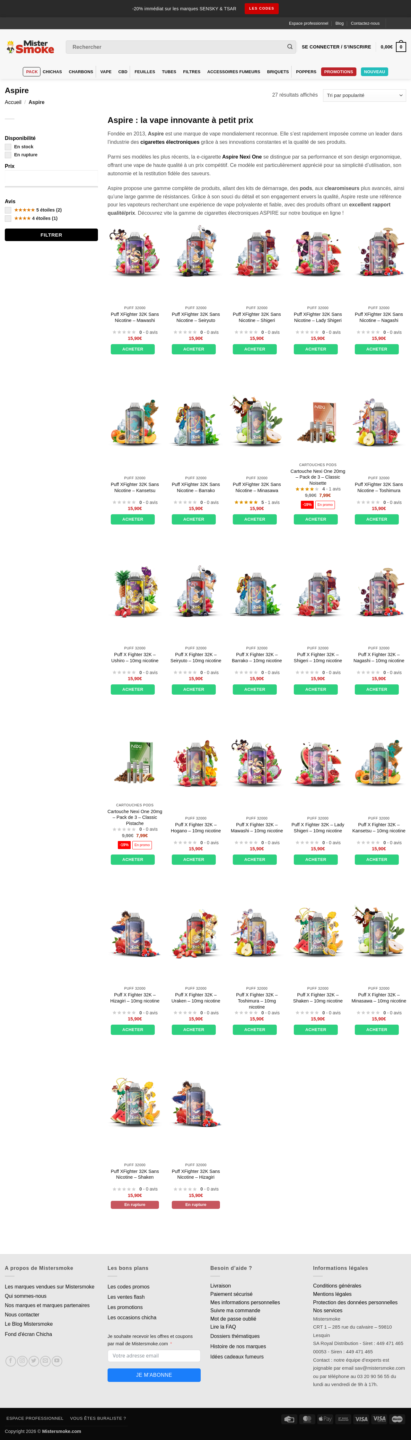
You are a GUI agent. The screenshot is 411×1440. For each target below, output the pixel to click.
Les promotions (125, 1307)
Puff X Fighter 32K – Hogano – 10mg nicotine (196, 827)
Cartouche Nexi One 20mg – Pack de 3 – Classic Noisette (318, 477)
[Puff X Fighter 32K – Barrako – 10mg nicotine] (257, 591)
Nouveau (374, 71)
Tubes (169, 71)
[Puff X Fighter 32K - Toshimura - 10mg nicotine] (257, 931)
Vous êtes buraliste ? (98, 1418)
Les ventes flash (126, 1297)
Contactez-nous (365, 23)
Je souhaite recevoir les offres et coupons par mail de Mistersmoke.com (150, 1340)
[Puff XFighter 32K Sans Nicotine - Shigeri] (257, 251)
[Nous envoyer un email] (45, 1361)
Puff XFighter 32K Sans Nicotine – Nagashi (379, 317)
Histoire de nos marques (238, 1346)
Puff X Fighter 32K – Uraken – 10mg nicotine (195, 997)
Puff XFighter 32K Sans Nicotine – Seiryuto (196, 317)
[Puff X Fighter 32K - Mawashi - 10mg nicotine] (257, 761)
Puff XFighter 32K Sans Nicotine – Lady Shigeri (318, 317)
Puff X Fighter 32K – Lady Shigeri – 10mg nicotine (318, 827)
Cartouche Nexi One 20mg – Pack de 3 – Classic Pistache (135, 817)
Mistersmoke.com (61, 1431)
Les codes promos (129, 1286)
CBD (123, 71)
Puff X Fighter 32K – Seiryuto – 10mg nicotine (196, 657)
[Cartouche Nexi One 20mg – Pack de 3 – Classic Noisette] (318, 421)
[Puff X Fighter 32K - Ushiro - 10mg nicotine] (135, 591)
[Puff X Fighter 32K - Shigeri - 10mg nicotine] (318, 591)
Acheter (133, 349)
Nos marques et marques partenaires (47, 1305)
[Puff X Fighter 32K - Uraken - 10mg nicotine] (196, 931)
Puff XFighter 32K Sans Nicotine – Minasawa (257, 487)
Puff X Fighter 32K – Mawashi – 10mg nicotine (257, 827)
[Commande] (364, 95)
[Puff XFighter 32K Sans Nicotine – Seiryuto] (196, 251)
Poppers (306, 71)
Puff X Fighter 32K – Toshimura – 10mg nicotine (256, 1000)
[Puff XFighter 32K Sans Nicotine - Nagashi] (379, 251)
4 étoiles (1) (31, 218)
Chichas (52, 71)
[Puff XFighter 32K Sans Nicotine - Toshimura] (379, 421)
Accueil (13, 102)
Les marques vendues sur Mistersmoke (49, 1286)
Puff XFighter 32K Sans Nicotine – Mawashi (135, 317)
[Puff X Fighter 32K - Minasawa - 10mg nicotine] (379, 931)
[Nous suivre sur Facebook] (10, 1361)
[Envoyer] (289, 47)
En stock (19, 146)
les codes (262, 8)
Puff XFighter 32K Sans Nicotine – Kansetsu (135, 487)
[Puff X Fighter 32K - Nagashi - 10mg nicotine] (379, 591)
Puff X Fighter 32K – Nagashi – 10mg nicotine (379, 657)
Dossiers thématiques (235, 1336)
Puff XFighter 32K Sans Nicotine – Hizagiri (196, 1174)
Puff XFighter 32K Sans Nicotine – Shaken (135, 1174)
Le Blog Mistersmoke (29, 1324)
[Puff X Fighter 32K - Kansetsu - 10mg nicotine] (379, 761)
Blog (340, 23)
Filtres (191, 71)
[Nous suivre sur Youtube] (57, 1361)
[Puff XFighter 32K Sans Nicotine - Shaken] (135, 1101)
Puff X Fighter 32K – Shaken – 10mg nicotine (318, 997)
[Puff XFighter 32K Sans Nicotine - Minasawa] (257, 421)
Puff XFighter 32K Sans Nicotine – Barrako (196, 487)
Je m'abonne (154, 1375)
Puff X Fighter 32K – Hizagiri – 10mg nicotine (135, 997)
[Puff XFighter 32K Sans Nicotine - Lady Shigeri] (318, 251)
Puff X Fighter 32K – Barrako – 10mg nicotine (257, 657)
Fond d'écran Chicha (28, 1334)
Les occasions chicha (132, 1317)
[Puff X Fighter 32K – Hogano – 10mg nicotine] (196, 761)
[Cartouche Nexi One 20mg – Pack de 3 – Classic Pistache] (135, 761)
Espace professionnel (308, 23)
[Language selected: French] (398, 23)
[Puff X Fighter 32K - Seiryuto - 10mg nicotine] (196, 591)
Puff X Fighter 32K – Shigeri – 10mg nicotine (318, 657)
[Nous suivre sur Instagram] (22, 1361)
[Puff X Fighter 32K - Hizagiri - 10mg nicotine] (135, 931)
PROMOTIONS (338, 71)
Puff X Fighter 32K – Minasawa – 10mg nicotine (379, 997)
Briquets (278, 71)
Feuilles (145, 71)
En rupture (21, 154)
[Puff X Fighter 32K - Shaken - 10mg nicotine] (318, 931)
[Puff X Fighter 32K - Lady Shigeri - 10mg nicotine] (318, 761)
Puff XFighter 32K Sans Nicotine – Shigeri (257, 317)
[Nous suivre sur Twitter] (34, 1361)
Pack (32, 71)
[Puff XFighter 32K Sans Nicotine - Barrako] (196, 421)
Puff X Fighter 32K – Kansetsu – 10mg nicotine (379, 827)
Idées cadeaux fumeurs (237, 1356)
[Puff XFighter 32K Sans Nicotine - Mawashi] (135, 251)
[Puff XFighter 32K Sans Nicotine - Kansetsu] (135, 421)
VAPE (106, 71)
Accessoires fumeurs (233, 71)
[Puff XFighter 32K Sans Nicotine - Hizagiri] (196, 1101)
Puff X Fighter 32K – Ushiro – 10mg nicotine (134, 657)
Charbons (81, 71)
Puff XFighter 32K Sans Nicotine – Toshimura (379, 487)
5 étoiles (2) (33, 210)
